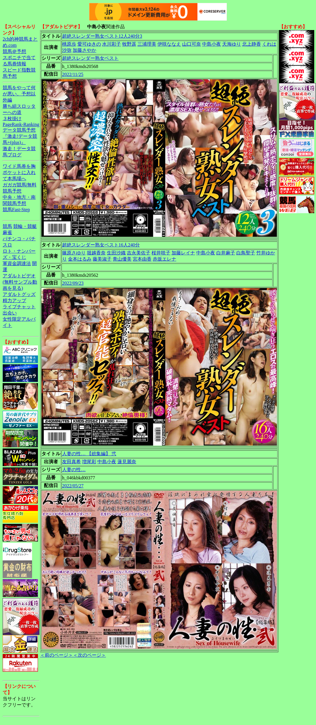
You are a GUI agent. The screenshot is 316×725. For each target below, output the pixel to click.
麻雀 (7, 232)
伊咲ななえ (169, 44)
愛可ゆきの (89, 44)
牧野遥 (129, 44)
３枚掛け (12, 118)
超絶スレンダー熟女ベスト (90, 58)
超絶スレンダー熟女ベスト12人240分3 (102, 36)
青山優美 (122, 258)
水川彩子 (111, 44)
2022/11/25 (72, 74)
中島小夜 (211, 44)
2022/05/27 (73, 485)
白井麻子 (225, 252)
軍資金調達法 (17, 263)
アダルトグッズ (19, 294)
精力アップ (14, 300)
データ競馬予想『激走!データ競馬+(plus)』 (20, 136)
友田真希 (71, 461)
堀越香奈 (96, 252)
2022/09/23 (73, 283)
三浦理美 (146, 44)
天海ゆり (231, 44)
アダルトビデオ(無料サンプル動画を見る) (20, 282)
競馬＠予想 (14, 51)
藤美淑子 (102, 258)
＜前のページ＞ (56, 655)
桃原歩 (69, 44)
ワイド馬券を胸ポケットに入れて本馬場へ (19, 172)
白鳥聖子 (245, 252)
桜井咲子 (161, 252)
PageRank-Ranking (21, 124)
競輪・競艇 (25, 226)
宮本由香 (142, 258)
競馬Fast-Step (16, 209)
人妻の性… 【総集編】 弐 (89, 453)
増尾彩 (89, 461)
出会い (10, 312)
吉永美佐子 (138, 252)
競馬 (7, 226)
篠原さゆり (74, 252)
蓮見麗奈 (126, 461)
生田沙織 (116, 252)
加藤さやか (84, 50)
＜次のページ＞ (89, 655)
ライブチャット (19, 306)
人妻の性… (74, 469)
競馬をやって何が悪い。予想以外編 (19, 93)
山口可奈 (191, 44)
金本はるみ (80, 258)
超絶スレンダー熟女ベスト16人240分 (101, 244)
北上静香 (251, 44)
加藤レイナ (183, 252)
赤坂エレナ (164, 258)
